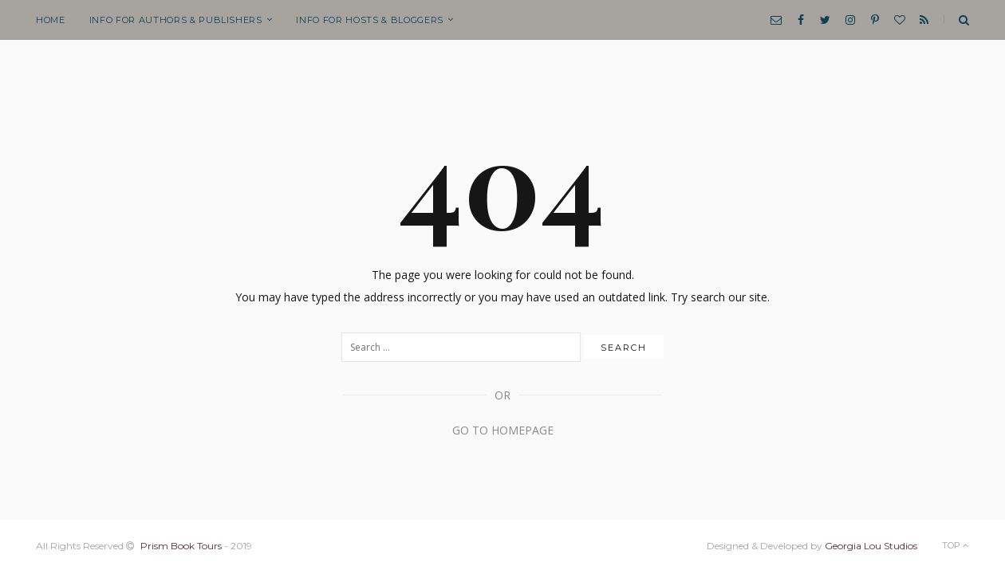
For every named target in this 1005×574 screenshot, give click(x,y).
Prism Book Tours (181, 546)
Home (50, 20)
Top (955, 545)
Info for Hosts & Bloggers (369, 20)
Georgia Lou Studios (871, 546)
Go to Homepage (503, 430)
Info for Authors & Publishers (175, 20)
